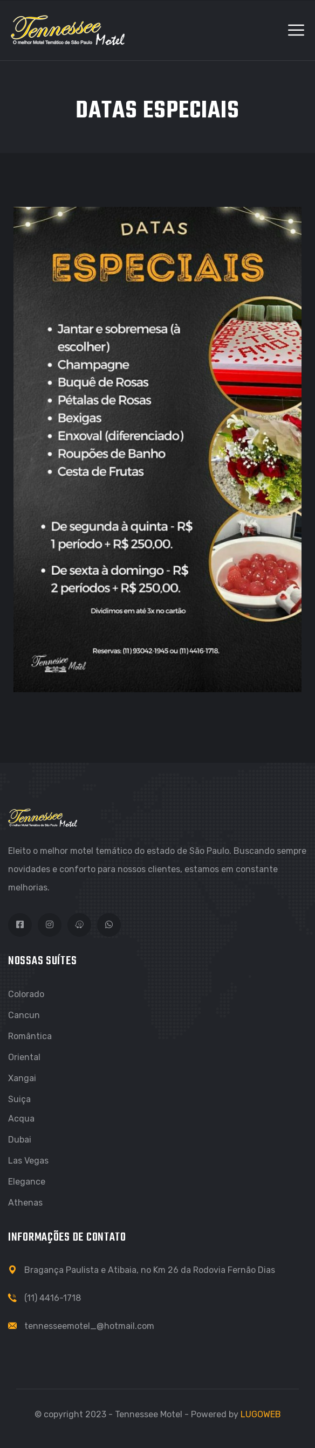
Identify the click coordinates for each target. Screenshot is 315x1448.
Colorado (26, 994)
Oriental (24, 1057)
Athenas (25, 1203)
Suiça (19, 1099)
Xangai (22, 1078)
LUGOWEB (261, 1414)
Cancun (24, 1015)
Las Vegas (28, 1160)
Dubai (19, 1139)
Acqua (21, 1118)
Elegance (26, 1181)
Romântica (30, 1036)
